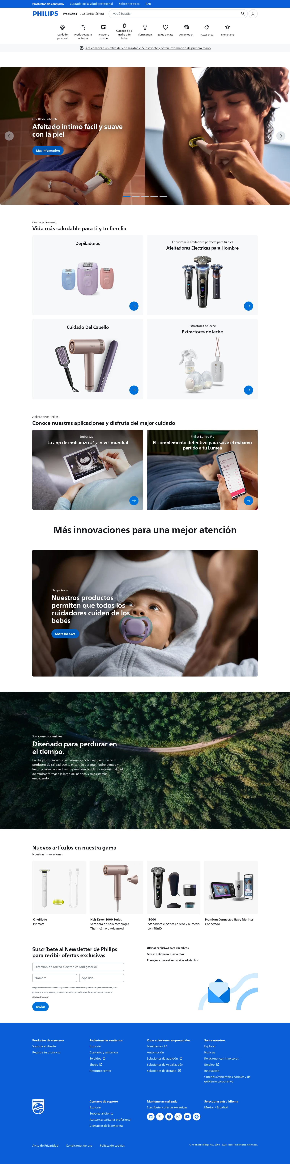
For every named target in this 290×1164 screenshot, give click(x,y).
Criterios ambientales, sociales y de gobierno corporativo (227, 1079)
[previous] (9, 136)
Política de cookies (112, 1145)
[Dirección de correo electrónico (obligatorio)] (78, 967)
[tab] (126, 196)
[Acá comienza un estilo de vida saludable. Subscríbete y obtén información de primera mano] (145, 48)
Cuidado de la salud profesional (91, 4)
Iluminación (157, 1046)
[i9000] (173, 896)
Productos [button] (70, 13)
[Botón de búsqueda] (243, 14)
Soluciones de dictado (164, 1070)
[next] (280, 136)
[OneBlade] (59, 893)
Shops (96, 1064)
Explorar (95, 1046)
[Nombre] (54, 978)
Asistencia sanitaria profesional (110, 1119)
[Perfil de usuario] (253, 13)
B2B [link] (148, 4)
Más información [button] (48, 150)
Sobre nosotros (129, 4)
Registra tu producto (46, 1052)
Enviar (40, 1006)
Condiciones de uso (79, 1145)
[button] (134, 306)
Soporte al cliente (44, 1046)
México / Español (216, 1107)
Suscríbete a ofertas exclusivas (167, 1107)
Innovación (211, 1070)
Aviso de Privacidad (45, 1145)
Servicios (97, 1058)
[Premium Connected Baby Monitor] (231, 893)
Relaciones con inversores (221, 1058)
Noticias (209, 1052)
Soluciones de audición (164, 1058)
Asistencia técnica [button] (92, 13)
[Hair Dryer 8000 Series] (116, 896)
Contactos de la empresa (106, 1125)
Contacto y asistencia (104, 1052)
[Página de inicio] (45, 13)
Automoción (155, 1052)
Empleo (211, 1064)
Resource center (100, 1070)
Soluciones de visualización (165, 1064)
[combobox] (169, 13)
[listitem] (62, 30)
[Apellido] (101, 978)
